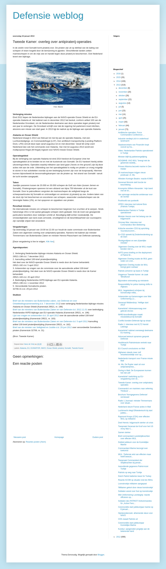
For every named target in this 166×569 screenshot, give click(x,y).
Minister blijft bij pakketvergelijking (132, 157)
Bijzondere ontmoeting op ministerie (133, 281)
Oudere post (97, 437)
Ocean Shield (52, 348)
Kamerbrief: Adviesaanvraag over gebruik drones (132, 309)
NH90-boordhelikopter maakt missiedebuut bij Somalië (130, 315)
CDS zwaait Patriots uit (128, 519)
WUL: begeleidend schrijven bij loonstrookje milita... (131, 291)
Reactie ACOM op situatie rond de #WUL (135, 480)
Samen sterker (124, 432)
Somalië (68, 348)
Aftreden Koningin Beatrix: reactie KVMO (135, 179)
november (123, 92)
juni (120, 111)
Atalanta (23, 348)
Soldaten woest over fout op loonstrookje (135, 491)
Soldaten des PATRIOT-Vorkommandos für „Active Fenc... (135, 502)
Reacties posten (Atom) (36, 442)
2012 (118, 537)
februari (122, 125)
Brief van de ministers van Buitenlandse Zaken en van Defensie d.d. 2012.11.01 (50, 309)
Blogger (101, 555)
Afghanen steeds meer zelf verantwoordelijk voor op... (130, 353)
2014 (118, 81)
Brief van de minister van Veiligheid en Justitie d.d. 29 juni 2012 (42, 327)
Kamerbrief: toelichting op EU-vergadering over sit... (131, 377)
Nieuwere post (20, 437)
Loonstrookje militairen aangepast (132, 484)
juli (120, 107)
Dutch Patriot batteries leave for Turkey (134, 476)
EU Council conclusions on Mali (131, 348)
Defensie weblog (48, 15)
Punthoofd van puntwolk (128, 200)
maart (121, 122)
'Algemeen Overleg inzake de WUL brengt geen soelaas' (133, 266)
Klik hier (50, 241)
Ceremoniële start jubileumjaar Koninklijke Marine (131, 524)
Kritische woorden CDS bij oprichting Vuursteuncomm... (133, 229)
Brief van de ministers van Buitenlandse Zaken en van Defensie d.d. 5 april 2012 (50, 321)
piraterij (61, 348)
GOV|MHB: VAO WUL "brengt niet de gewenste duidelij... (134, 161)
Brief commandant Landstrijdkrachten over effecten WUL (134, 437)
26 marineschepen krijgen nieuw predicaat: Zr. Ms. (132, 173)
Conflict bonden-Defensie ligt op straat (134, 321)
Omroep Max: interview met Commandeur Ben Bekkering (131, 223)
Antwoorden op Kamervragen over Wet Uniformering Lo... (134, 297)
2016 (118, 74)
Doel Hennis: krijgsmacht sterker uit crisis (135, 423)
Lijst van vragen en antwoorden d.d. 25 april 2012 (36, 315)
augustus (123, 103)
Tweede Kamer (77, 348)
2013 (118, 85)
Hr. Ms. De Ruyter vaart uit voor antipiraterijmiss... (131, 365)
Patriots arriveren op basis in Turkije (133, 271)
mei (120, 114)
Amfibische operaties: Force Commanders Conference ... (131, 133)
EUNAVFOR (35, 348)
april (121, 118)
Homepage (59, 437)
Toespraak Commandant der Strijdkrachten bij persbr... (130, 461)
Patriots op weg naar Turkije (130, 472)
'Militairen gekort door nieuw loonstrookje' (135, 487)
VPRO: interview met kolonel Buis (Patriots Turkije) (132, 205)
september (123, 99)
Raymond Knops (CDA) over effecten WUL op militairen (134, 417)
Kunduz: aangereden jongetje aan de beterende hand (134, 530)
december (123, 88)
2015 (118, 77)
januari (122, 129)
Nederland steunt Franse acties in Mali (134, 407)
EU (28, 348)
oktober (122, 95)
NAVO (43, 348)
